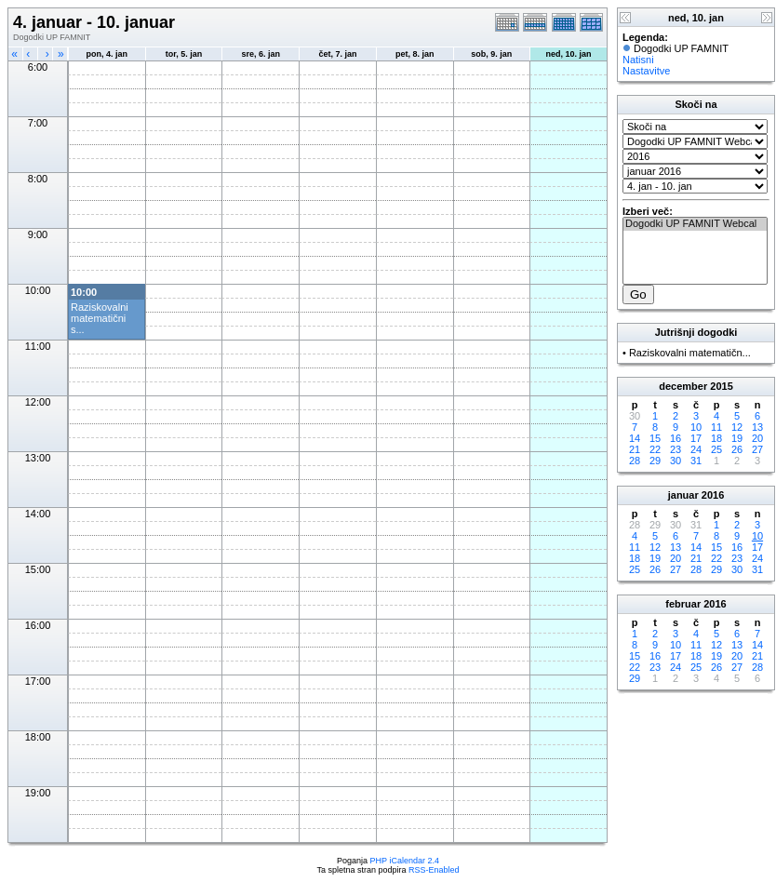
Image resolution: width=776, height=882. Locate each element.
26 (737, 449)
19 (737, 438)
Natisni (638, 59)
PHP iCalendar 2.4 (404, 860)
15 (655, 438)
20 (757, 438)
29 (655, 460)
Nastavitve (646, 70)
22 (655, 449)
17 (696, 438)
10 (696, 427)
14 (634, 438)
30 (675, 460)
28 (634, 460)
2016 (713, 495)
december (683, 386)
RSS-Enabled (434, 870)
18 (716, 438)
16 (675, 438)
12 (737, 427)
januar (683, 495)
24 (696, 449)
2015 (721, 386)
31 (696, 460)
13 (757, 427)
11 (716, 427)
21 (634, 449)
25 (716, 449)
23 (675, 449)
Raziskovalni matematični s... (99, 318)
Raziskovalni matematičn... (690, 352)
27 (757, 449)
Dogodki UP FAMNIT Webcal (695, 224)
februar (683, 603)
